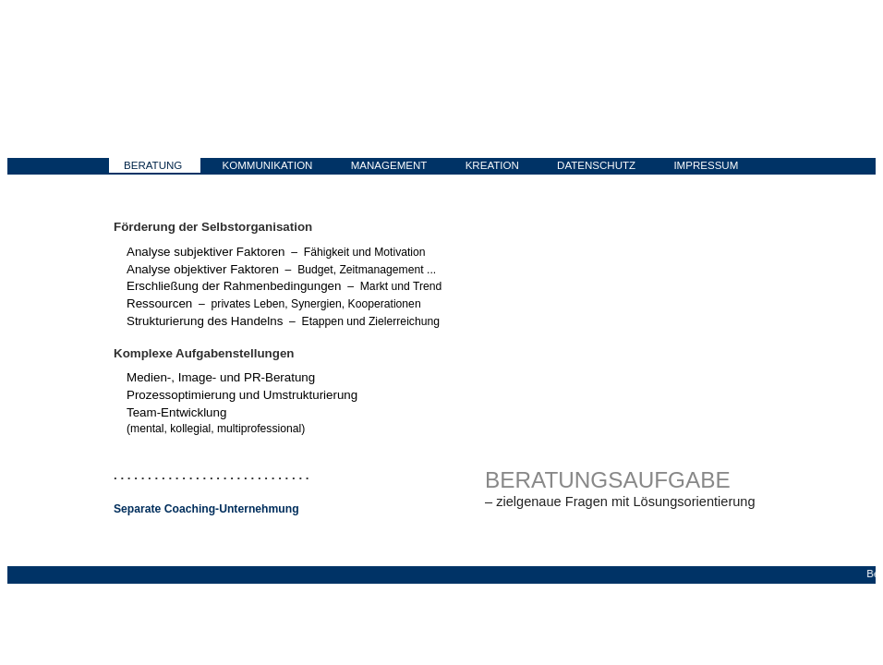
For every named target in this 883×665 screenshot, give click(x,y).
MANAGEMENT (389, 165)
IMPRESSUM (705, 165)
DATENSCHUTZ (596, 165)
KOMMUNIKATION (268, 165)
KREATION (492, 165)
